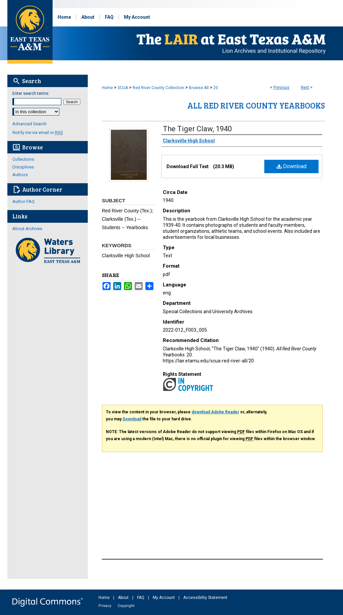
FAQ (141, 597)
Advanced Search (29, 123)
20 (215, 87)
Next (305, 87)
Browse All (199, 87)
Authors (20, 174)
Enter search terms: (30, 93)
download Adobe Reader (215, 412)
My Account (164, 597)
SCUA (123, 87)
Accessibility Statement (205, 597)
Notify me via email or (37, 132)
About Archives (27, 228)
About (124, 597)
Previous (281, 87)
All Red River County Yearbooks (256, 105)
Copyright (126, 606)
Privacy (105, 606)
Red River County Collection (158, 87)
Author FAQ (23, 201)
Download (291, 166)
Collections (23, 159)
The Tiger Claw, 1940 (197, 129)
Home (107, 87)
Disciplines (23, 166)
